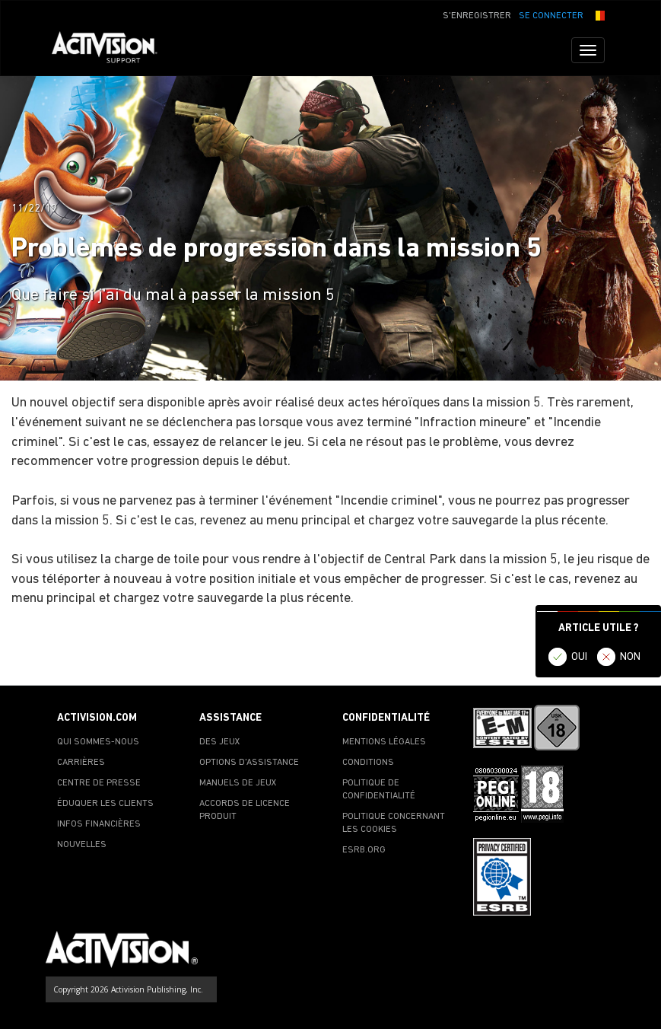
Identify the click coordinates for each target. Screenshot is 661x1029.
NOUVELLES (81, 844)
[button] (598, 14)
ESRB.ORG (364, 850)
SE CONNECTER (551, 16)
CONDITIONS (368, 762)
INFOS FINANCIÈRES (99, 824)
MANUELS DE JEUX (238, 783)
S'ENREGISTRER (477, 16)
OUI (579, 657)
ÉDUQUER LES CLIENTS (105, 803)
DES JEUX (219, 742)
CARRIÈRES (81, 762)
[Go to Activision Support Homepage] (112, 50)
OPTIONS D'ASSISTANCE (249, 762)
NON (630, 657)
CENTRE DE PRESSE (99, 783)
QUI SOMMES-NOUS (98, 742)
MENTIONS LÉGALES (384, 742)
